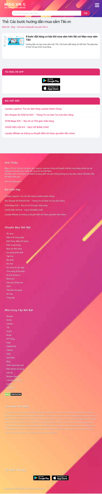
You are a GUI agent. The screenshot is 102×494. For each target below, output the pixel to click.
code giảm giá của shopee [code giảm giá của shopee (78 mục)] (13, 412)
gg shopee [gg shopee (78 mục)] (77, 412)
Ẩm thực (10, 234)
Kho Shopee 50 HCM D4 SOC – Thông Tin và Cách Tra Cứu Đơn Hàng (39, 115)
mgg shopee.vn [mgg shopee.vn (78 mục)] (39, 419)
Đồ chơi (9, 264)
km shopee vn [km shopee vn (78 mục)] (58, 416)
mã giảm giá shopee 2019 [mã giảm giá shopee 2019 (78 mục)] (20, 422)
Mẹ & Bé (10, 260)
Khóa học (10, 279)
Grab (8, 354)
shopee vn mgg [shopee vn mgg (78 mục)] (63, 429)
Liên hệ (9, 373)
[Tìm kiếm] (46, 13)
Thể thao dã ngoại (14, 290)
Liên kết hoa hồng (14, 380)
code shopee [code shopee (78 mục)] (58, 412)
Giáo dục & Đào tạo (14, 282)
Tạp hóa (9, 256)
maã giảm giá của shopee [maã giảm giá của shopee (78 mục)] (79, 416)
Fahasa (9, 350)
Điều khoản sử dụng (15, 369)
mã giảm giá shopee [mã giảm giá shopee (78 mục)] (80, 419)
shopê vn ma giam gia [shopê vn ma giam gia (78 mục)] (80, 429)
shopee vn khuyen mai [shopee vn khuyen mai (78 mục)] (50, 429)
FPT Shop (10, 339)
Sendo (9, 320)
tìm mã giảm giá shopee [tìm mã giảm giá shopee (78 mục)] (18, 432)
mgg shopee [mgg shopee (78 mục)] (30, 419)
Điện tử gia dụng (13, 245)
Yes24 (9, 331)
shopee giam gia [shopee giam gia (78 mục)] (71, 426)
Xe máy (9, 294)
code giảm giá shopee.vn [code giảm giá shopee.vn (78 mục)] (45, 412)
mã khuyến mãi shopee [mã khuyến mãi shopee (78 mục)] (55, 422)
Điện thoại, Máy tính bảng (17, 241)
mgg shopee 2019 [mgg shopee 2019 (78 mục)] (51, 419)
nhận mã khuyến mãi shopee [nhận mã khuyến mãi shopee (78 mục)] (73, 422)
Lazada (9, 324)
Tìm (85, 13)
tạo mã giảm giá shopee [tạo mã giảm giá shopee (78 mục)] (34, 432)
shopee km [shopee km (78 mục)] (81, 426)
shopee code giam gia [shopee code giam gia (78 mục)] (58, 426)
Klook (8, 335)
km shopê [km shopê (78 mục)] (67, 416)
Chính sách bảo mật (15, 365)
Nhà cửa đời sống (14, 249)
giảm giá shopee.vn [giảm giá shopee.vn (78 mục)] (11, 416)
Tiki (8, 327)
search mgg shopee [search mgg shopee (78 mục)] (31, 426)
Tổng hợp (10, 298)
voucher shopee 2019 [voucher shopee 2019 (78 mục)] (50, 432)
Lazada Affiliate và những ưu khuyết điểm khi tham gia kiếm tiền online (40, 133)
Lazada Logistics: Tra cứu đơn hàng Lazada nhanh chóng (33, 109)
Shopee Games (13, 376)
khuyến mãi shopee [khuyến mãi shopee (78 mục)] (24, 416)
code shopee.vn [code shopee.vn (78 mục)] (68, 412)
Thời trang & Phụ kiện (15, 271)
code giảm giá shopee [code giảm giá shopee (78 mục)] (30, 412)
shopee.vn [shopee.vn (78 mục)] (47, 426)
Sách (8, 286)
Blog (8, 361)
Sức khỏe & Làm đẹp (15, 267)
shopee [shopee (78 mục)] (40, 426)
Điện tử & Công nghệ (15, 237)
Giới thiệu (10, 358)
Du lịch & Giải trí (13, 275)
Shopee (9, 316)
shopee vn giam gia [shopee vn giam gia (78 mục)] (36, 429)
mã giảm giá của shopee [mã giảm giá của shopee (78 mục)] (65, 419)
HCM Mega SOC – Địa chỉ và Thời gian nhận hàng (29, 121)
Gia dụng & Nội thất (14, 252)
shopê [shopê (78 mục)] (70, 429)
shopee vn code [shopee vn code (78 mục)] (24, 429)
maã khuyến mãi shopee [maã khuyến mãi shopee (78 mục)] (17, 419)
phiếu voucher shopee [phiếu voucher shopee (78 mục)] (17, 426)
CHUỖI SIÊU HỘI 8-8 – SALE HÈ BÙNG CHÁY (27, 127)
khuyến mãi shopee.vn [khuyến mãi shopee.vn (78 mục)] (38, 416)
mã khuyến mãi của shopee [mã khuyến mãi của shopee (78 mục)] (39, 422)
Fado (8, 343)
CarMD (9, 384)
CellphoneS (11, 346)
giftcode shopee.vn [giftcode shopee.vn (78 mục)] (88, 412)
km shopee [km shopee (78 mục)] (50, 416)
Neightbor (10, 388)
